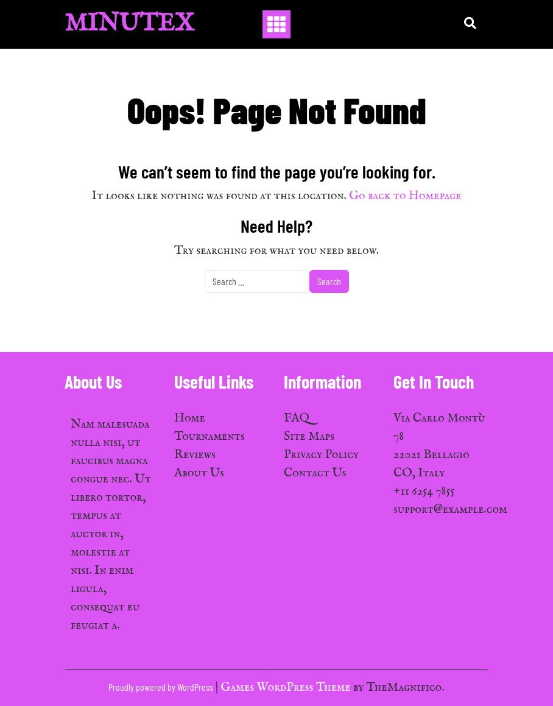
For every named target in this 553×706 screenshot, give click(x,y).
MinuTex (129, 24)
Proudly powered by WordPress (161, 687)
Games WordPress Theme (287, 687)
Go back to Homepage (405, 195)
